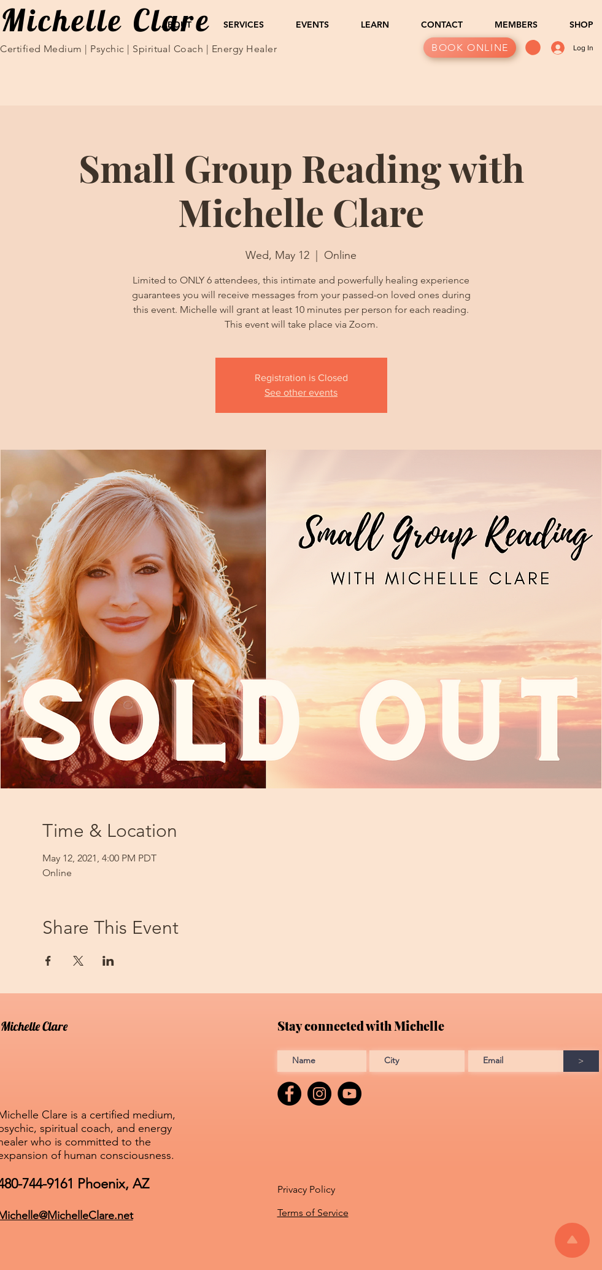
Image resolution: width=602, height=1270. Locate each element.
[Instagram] (319, 1094)
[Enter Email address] (515, 1061)
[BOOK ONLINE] (469, 47)
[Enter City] (417, 1061)
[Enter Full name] (321, 1061)
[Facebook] (289, 1094)
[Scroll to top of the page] (572, 1240)
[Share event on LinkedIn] (108, 961)
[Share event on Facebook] (48, 961)
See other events (301, 392)
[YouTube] (349, 1094)
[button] (169, 24)
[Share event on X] (78, 961)
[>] (581, 1061)
